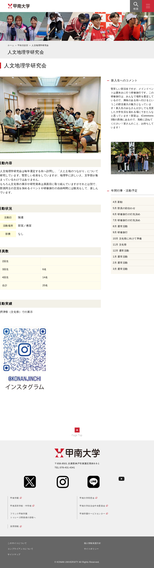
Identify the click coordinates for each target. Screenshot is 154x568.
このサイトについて (17, 543)
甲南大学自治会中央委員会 (92, 506)
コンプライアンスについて (20, 549)
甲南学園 (14, 498)
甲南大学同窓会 (87, 498)
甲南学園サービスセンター (92, 514)
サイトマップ (14, 554)
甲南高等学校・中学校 (20, 506)
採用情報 (14, 526)
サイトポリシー (91, 549)
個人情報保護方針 (92, 543)
